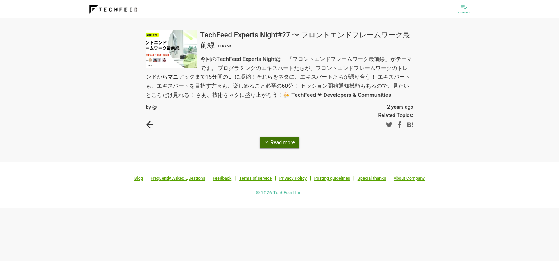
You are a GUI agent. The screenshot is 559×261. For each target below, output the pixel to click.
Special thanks (372, 178)
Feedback (222, 178)
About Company (409, 178)
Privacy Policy (293, 178)
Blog (138, 178)
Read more (279, 142)
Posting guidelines (332, 178)
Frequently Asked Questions (178, 178)
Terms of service (255, 178)
